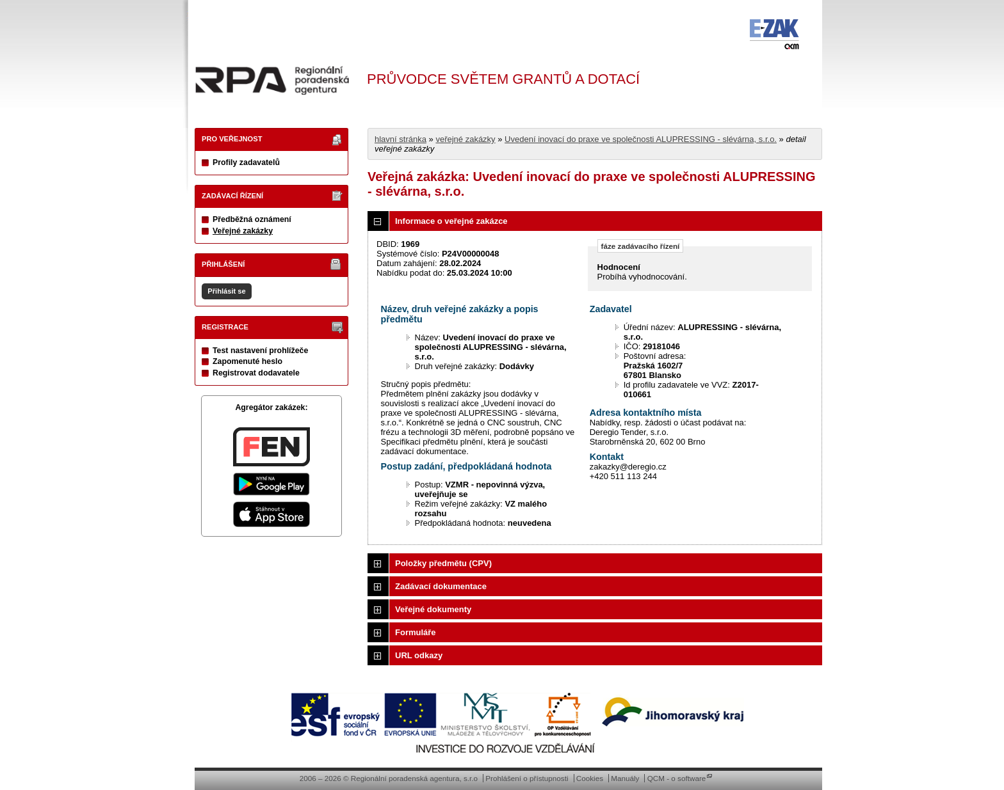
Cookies (589, 778)
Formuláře (415, 632)
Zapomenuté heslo (247, 361)
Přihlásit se (226, 291)
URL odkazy (418, 655)
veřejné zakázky (465, 139)
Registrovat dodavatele (256, 372)
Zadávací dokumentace (441, 586)
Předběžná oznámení (252, 219)
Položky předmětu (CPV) (443, 563)
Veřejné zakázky (243, 230)
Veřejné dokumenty (433, 609)
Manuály (625, 778)
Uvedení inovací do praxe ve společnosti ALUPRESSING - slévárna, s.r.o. (641, 139)
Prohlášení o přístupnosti (526, 778)
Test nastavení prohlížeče (260, 350)
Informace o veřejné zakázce (451, 221)
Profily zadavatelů (246, 162)
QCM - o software (676, 778)
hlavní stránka (400, 139)
